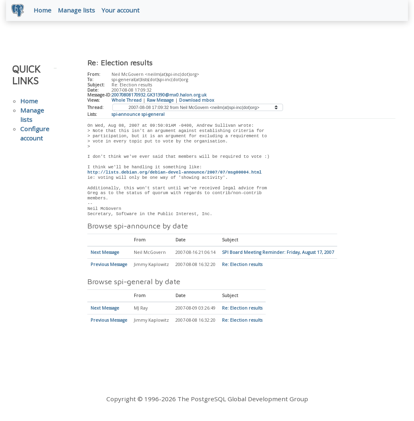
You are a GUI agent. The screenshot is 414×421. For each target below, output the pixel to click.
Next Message (105, 254)
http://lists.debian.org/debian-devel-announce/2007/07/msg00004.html (174, 173)
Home (44, 11)
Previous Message (109, 266)
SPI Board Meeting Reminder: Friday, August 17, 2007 (278, 254)
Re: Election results (242, 266)
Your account (122, 11)
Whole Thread (127, 101)
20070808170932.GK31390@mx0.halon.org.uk (159, 96)
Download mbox (196, 101)
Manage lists (77, 11)
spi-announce (126, 115)
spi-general (153, 115)
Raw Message (160, 101)
